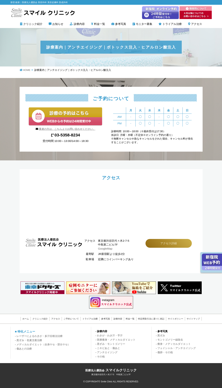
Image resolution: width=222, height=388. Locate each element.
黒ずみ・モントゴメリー (111, 344)
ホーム (27, 319)
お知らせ (57, 23)
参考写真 (120, 23)
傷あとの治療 (24, 348)
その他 (101, 356)
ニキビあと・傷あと (108, 348)
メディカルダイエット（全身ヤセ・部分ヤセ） (43, 344)
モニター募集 (144, 23)
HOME (26, 70)
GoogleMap (105, 248)
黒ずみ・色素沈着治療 (29, 340)
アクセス (196, 23)
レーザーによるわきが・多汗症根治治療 (39, 336)
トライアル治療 (172, 23)
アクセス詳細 (168, 243)
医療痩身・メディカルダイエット (116, 339)
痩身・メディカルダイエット (174, 344)
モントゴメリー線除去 (170, 339)
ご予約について (72, 319)
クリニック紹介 (32, 23)
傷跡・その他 (165, 352)
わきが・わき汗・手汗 (110, 335)
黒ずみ (161, 335)
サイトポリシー (174, 319)
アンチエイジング (107, 352)
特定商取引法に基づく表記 (150, 319)
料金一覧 (99, 23)
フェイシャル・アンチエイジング (176, 348)
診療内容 (79, 23)
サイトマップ (191, 319)
